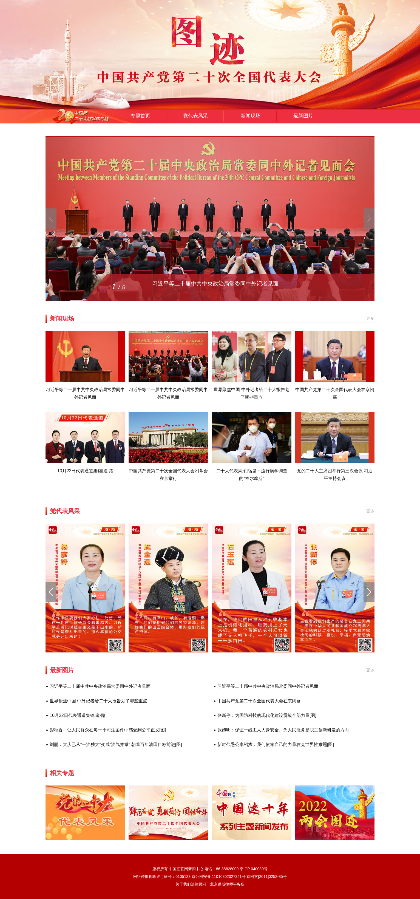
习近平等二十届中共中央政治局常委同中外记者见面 (215, 284)
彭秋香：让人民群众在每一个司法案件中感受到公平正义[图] (108, 730)
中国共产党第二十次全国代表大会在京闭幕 (259, 701)
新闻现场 (250, 115)
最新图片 (303, 115)
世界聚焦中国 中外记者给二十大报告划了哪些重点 (98, 701)
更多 (370, 318)
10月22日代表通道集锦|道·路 (85, 470)
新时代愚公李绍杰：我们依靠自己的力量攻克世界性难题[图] (275, 744)
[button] (369, 592)
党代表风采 (195, 115)
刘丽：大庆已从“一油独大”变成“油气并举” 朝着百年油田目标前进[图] (116, 744)
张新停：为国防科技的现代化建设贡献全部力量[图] (266, 715)
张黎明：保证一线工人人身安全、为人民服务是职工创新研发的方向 (283, 730)
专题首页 (140, 115)
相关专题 (62, 773)
